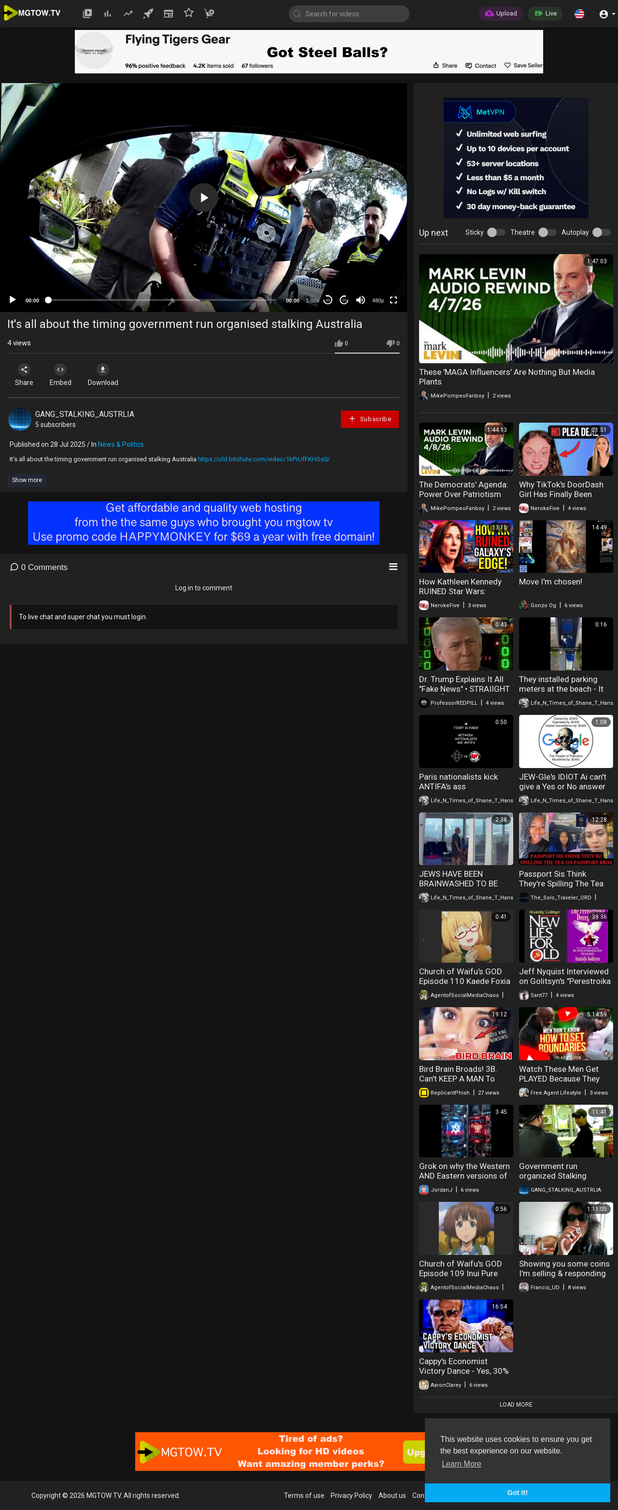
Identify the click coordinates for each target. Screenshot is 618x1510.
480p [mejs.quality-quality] (378, 300)
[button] (579, 13)
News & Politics (121, 444)
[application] (203, 197)
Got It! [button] (517, 1492)
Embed (64, 374)
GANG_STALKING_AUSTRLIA (84, 414)
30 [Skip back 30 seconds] (328, 300)
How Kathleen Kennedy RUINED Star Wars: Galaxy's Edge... (460, 591)
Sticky (474, 232)
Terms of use (304, 1495)
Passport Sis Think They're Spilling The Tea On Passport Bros (561, 883)
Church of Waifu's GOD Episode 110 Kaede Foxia (464, 976)
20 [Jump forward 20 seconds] (344, 300)
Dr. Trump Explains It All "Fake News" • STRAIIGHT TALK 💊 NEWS (464, 688)
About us (392, 1495)
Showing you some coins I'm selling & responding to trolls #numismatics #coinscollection (564, 1278)
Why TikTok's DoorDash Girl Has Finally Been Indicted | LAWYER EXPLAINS (561, 499)
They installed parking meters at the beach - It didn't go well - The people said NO (561, 693)
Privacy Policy (351, 1495)
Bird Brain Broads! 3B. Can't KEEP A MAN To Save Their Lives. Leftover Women (465, 1083)
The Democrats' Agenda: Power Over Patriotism (463, 489)
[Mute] (360, 300)
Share (25, 374)
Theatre (522, 232)
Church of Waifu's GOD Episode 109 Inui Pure (460, 1268)
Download (109, 374)
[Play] (12, 300)
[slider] (162, 300)
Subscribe (370, 418)
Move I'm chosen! (550, 581)
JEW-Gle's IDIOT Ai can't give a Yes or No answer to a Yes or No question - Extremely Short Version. (563, 791)
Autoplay (575, 232)
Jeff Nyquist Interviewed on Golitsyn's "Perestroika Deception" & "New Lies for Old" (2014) (565, 986)
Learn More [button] (461, 1464)
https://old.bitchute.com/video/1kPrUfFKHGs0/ (264, 459)
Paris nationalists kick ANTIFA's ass (458, 781)
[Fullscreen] (393, 300)
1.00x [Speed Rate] (312, 300)
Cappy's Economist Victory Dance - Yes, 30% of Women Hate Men (464, 1370)
